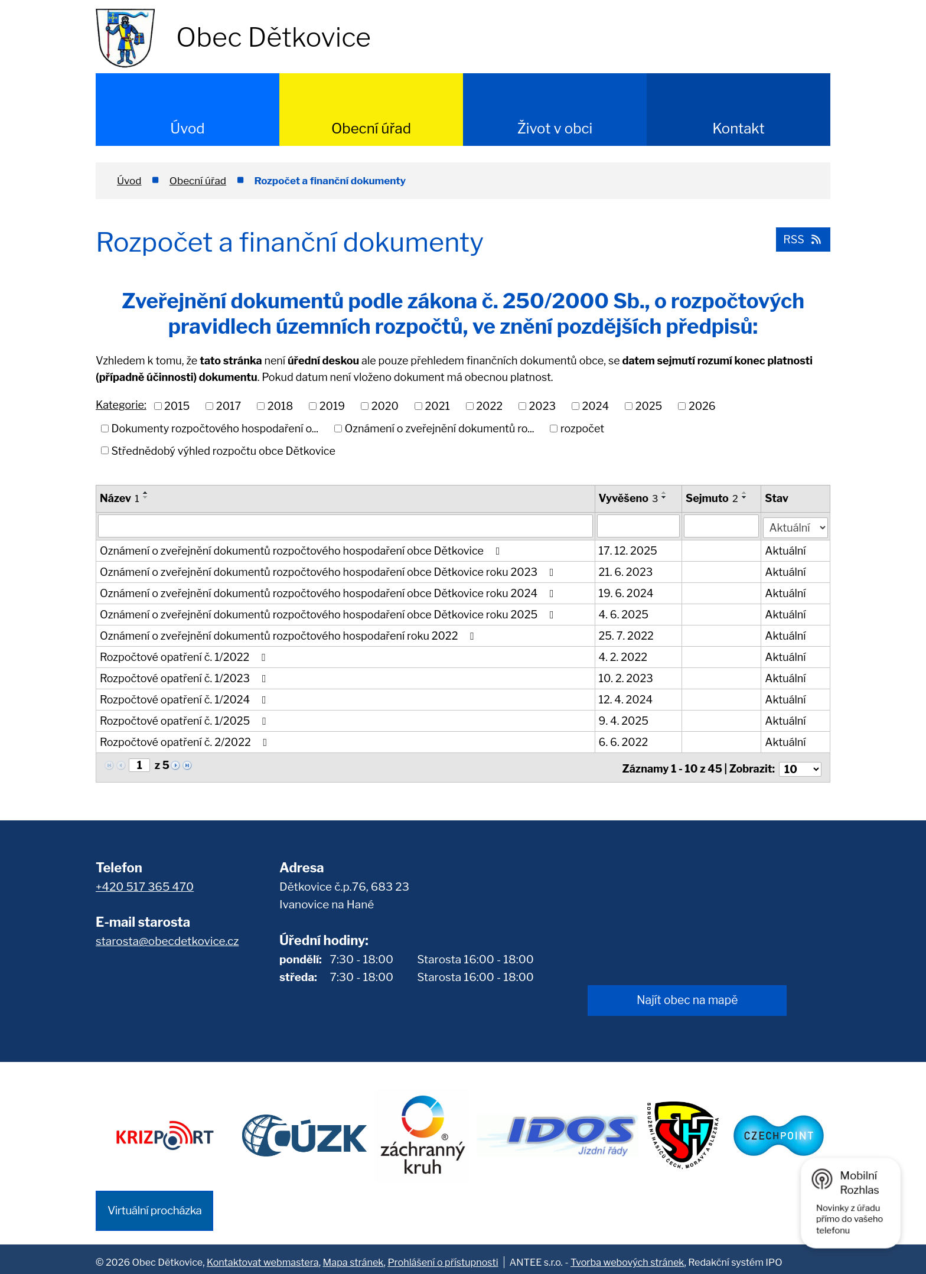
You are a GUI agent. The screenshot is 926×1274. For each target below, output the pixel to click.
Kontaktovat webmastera (263, 1256)
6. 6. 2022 (623, 741)
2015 (177, 406)
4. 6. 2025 (624, 613)
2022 (489, 406)
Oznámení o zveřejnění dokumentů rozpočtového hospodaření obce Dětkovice (302, 549)
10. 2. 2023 (626, 677)
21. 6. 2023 (626, 571)
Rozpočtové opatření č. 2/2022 (186, 741)
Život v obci (555, 128)
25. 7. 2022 (626, 634)
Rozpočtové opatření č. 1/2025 (185, 719)
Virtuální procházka (154, 1204)
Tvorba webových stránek (627, 1256)
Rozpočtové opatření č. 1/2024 (185, 698)
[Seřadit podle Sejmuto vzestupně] (744, 492)
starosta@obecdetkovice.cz (167, 937)
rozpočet (582, 428)
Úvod (187, 128)
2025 (649, 406)
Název (119, 498)
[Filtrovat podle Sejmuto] (722, 525)
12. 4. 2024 (626, 698)
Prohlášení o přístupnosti (442, 1256)
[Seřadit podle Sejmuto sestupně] (744, 497)
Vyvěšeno (628, 498)
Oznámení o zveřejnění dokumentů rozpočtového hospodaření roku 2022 (289, 634)
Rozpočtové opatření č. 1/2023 (185, 677)
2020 (385, 406)
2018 (281, 406)
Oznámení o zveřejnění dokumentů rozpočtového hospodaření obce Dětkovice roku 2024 (329, 592)
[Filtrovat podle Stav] (796, 524)
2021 (437, 406)
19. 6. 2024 (626, 592)
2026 (702, 406)
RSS (801, 238)
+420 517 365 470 (145, 882)
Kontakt (738, 128)
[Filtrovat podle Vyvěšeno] (638, 525)
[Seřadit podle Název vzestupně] (145, 492)
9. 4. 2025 (623, 719)
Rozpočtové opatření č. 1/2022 (185, 656)
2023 (542, 406)
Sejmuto (712, 498)
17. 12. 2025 (628, 549)
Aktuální (785, 549)
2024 (595, 406)
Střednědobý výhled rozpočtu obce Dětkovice (223, 450)
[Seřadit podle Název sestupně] (145, 497)
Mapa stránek (353, 1256)
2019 (332, 406)
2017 (228, 406)
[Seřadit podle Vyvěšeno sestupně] (664, 497)
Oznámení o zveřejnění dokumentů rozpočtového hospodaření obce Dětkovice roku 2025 (329, 613)
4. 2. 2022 (623, 656)
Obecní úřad (371, 128)
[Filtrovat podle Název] (345, 525)
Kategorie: (121, 405)
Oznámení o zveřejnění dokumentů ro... (439, 428)
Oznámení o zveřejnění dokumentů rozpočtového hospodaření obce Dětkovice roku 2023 (329, 571)
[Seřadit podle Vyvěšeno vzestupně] (664, 492)
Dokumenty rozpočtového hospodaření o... (215, 428)
